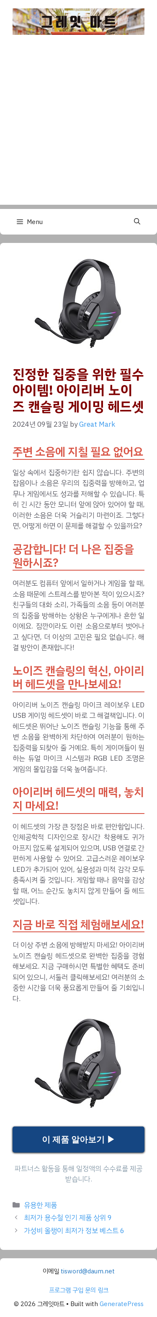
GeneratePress (122, 1304)
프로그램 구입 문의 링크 (78, 1290)
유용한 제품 (40, 1205)
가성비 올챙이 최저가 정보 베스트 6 (74, 1231)
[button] (137, 222)
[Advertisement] (78, 126)
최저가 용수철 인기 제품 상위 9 (68, 1218)
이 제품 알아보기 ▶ (78, 1139)
